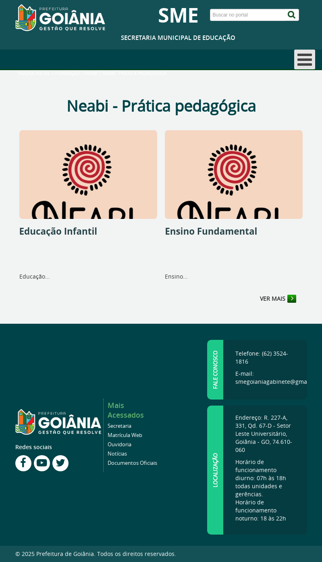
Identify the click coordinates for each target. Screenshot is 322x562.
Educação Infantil (58, 231)
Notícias (117, 453)
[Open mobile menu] (304, 59)
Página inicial (34, 73)
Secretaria (119, 426)
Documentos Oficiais (132, 463)
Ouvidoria (119, 444)
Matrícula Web (125, 435)
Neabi (91, 73)
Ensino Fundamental (211, 231)
